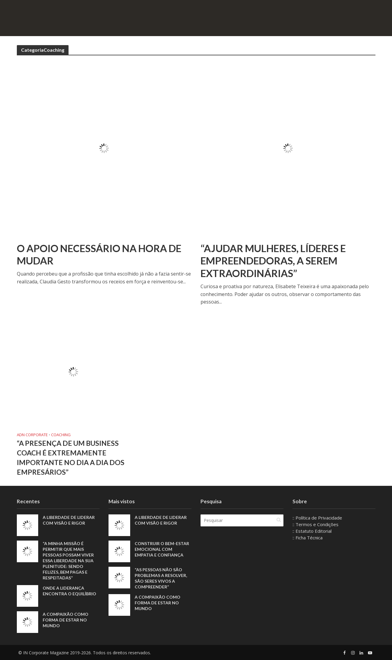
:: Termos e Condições (315, 524)
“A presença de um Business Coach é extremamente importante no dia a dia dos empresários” (70, 457)
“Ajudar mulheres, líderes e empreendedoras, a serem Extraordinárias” (273, 260)
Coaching (61, 434)
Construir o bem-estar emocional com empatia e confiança (162, 549)
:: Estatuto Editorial (312, 531)
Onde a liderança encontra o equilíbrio (69, 590)
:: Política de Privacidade (317, 518)
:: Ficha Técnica (307, 538)
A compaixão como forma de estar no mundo (65, 620)
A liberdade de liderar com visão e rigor (69, 520)
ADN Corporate (32, 434)
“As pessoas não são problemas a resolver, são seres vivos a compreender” (161, 578)
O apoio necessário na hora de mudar (99, 254)
